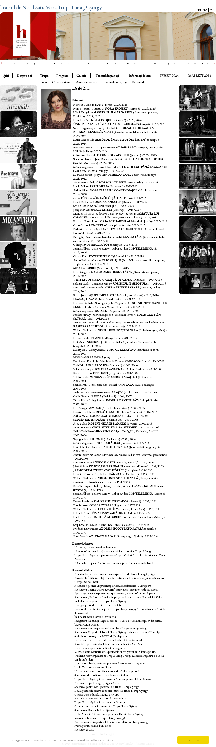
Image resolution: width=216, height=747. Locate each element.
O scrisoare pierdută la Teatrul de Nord (96, 694)
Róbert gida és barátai (107, 423)
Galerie (81, 75)
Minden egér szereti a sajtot (113, 377)
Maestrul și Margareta (113, 112)
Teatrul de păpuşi (115, 82)
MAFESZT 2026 (199, 75)
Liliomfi (96, 439)
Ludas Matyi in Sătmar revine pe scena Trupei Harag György (108, 714)
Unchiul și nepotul (129, 283)
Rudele (101, 311)
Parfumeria (99, 186)
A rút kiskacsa (115, 447)
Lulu (130, 385)
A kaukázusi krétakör (110, 501)
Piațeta (97, 225)
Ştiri (6, 75)
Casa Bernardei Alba (117, 221)
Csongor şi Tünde (111, 182)
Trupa (44, 75)
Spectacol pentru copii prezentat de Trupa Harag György (106, 687)
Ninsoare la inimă (88, 357)
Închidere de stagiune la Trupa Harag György (100, 601)
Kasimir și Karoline (113, 155)
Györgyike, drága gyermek (114, 427)
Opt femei (100, 373)
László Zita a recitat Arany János (92, 667)
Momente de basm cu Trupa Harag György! (99, 718)
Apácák (95, 408)
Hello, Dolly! (122, 175)
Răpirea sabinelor (88, 326)
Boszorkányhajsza (105, 416)
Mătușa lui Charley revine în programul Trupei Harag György (109, 663)
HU (199, 10)
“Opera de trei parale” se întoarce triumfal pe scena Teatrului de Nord (113, 563)
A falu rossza (96, 365)
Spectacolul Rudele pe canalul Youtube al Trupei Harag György (110, 628)
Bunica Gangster (106, 202)
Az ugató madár (102, 536)
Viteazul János (141, 486)
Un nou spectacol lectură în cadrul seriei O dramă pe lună (107, 671)
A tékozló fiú (103, 462)
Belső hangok (108, 412)
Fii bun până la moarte (148, 167)
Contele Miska (141, 248)
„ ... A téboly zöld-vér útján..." (97, 198)
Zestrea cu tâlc (129, 237)
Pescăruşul (111, 260)
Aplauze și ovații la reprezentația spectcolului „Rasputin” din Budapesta (114, 593)
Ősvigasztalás (101, 505)
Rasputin (95, 206)
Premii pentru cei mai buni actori (92, 726)
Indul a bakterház (122, 400)
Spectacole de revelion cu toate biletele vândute (101, 675)
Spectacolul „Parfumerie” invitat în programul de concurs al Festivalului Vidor (118, 597)
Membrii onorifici (86, 82)
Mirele (91, 525)
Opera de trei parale (122, 287)
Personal (138, 82)
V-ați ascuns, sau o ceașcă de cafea (102, 280)
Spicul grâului (107, 443)
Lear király (108, 509)
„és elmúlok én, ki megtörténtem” (118, 140)
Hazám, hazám (85, 299)
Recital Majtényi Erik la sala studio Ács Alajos (100, 698)
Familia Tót (100, 245)
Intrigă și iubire (107, 517)
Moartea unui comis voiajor (114, 190)
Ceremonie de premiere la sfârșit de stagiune (99, 648)
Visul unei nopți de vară (118, 330)
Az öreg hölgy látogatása (121, 528)
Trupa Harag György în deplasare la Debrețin (100, 702)
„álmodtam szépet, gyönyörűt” (98, 470)
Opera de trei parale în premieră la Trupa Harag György (105, 706)
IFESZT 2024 (169, 75)
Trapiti (97, 338)
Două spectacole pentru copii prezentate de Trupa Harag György (111, 691)
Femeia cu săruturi (126, 229)
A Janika (95, 396)
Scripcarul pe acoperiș (144, 159)
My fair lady (126, 147)
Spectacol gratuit (84, 729)
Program (62, 75)
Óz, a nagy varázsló (108, 513)
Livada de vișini (114, 455)
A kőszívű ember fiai (102, 466)
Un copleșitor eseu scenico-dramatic (95, 547)
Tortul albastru (121, 350)
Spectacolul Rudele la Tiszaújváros (94, 710)
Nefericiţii (96, 342)
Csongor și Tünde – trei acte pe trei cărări (98, 605)
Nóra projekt (116, 108)
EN (211, 10)
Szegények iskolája (89, 420)
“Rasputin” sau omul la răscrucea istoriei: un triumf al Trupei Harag (112, 551)
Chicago (132, 361)
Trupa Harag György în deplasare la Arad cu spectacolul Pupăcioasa (112, 679)
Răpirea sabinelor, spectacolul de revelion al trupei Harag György (111, 722)
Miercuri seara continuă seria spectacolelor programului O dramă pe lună (115, 652)
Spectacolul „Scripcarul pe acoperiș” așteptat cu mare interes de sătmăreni (116, 589)
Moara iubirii (85, 268)
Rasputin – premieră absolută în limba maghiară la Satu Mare (109, 644)
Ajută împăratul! (103, 295)
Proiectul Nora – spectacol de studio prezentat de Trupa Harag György (114, 574)
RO (205, 10)
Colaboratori (61, 82)
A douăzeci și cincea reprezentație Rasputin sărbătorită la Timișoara (112, 586)
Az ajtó (117, 392)
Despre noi (24, 75)
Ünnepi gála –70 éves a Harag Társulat (105, 124)
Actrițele (103, 210)
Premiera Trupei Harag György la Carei (96, 683)
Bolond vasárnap (110, 369)
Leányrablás (118, 474)
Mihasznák (103, 431)
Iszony (97, 105)
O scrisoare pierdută (109, 272)
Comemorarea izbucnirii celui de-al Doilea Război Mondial (108, 640)
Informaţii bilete (140, 75)
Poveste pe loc (101, 256)
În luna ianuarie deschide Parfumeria (95, 617)
